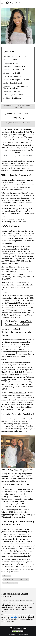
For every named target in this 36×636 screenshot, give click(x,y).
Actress (6, 576)
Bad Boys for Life (10, 583)
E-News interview (19, 393)
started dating (10, 426)
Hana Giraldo (22, 367)
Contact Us (13, 617)
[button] (33, 3)
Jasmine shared (20, 512)
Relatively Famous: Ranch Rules (16, 579)
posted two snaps (11, 492)
